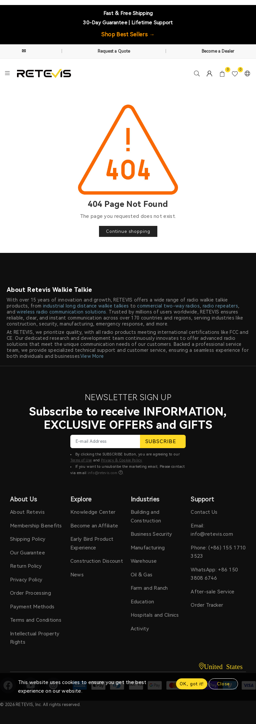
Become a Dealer (218, 51)
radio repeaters (220, 306)
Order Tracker (207, 605)
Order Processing (30, 593)
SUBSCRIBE (162, 441)
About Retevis (27, 512)
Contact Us (204, 512)
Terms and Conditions (35, 620)
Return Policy (26, 566)
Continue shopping (128, 231)
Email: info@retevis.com (212, 530)
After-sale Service (212, 592)
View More (92, 356)
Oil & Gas (142, 575)
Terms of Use (81, 460)
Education (142, 602)
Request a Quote (114, 51)
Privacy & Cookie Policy (121, 460)
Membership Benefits (36, 526)
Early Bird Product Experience (91, 543)
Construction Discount (96, 561)
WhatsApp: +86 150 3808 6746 (214, 574)
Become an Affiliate (94, 526)
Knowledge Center (93, 512)
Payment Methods (32, 607)
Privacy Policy (26, 580)
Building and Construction (146, 516)
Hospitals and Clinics (155, 615)
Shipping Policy (28, 539)
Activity (140, 629)
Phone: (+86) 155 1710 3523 (218, 552)
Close (223, 683)
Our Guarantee (27, 553)
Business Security (151, 534)
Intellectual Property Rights (34, 638)
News (77, 575)
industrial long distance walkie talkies (86, 306)
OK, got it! (192, 683)
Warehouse (144, 561)
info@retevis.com (103, 473)
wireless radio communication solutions (61, 312)
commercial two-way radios (168, 306)
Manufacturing (148, 548)
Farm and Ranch (149, 588)
